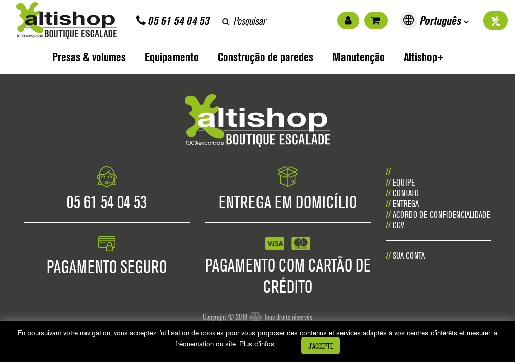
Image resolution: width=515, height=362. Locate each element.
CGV (398, 225)
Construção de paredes (265, 57)
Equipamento (172, 57)
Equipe (404, 182)
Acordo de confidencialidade (441, 214)
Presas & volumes (89, 57)
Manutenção (358, 57)
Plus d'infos (256, 343)
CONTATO (406, 193)
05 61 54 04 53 (173, 20)
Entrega (406, 203)
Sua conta (409, 255)
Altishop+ (424, 57)
